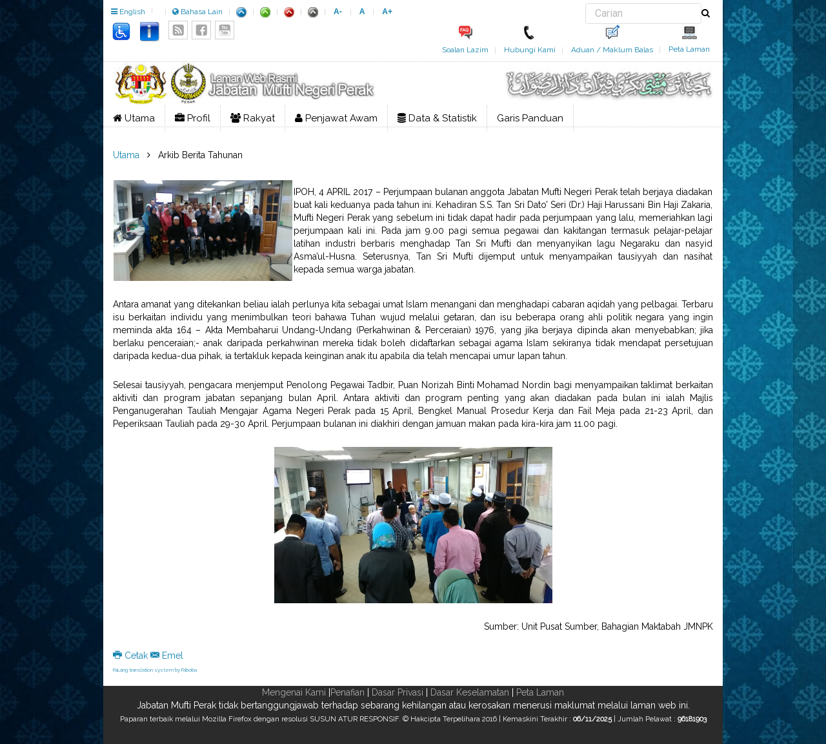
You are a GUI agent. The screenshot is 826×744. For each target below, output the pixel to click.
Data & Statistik (437, 118)
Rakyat (252, 118)
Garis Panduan (530, 118)
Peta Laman (689, 49)
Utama (134, 118)
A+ (387, 11)
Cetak (131, 655)
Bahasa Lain (197, 11)
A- (338, 11)
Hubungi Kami (530, 49)
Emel (166, 655)
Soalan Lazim (465, 49)
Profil (192, 118)
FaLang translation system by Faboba (155, 669)
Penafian (347, 692)
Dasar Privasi (397, 692)
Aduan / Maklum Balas (612, 49)
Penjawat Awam (336, 118)
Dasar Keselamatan (469, 692)
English (128, 11)
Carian (585, 3)
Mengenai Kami (294, 692)
